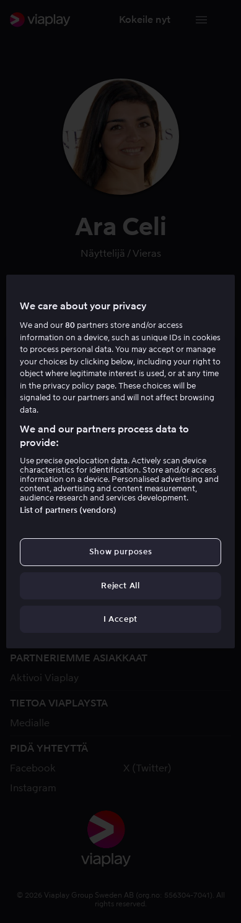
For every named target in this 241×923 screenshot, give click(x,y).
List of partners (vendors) (68, 510)
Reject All (120, 585)
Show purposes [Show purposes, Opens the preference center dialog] (120, 551)
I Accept (120, 619)
